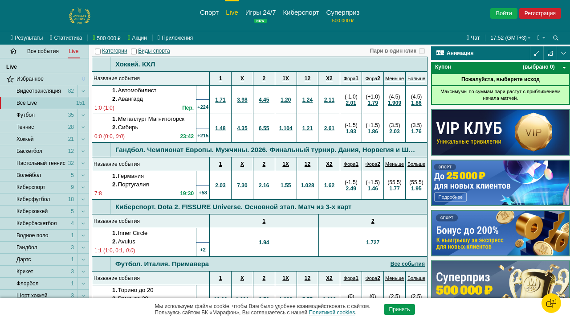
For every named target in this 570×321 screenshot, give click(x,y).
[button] (541, 38)
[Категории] (98, 51)
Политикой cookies (332, 312)
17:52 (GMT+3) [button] (508, 38)
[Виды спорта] (134, 51)
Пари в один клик (393, 51)
